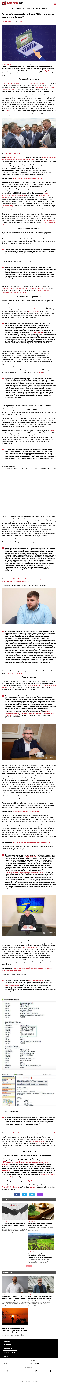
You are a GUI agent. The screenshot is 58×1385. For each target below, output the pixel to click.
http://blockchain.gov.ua (35, 980)
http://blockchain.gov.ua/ (30, 947)
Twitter (10, 1187)
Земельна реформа (41, 8)
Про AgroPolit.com (7, 1361)
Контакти (4, 1363)
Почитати (7, 1345)
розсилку (33, 1187)
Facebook (5, 1187)
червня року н (12, 157)
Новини (7, 1341)
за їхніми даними (34, 311)
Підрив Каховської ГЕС (18, 8)
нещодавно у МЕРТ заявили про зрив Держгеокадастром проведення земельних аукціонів (27, 1162)
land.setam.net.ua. (49, 220)
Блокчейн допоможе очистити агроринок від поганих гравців (34, 1133)
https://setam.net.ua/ (32, 857)
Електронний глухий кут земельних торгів (27, 178)
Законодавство (10, 1352)
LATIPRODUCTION (34, 1361)
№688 (32, 159)
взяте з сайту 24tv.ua (13, 153)
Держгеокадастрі (8, 206)
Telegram (16, 1187)
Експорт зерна (30, 8)
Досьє (6, 1356)
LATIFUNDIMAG (34, 1363)
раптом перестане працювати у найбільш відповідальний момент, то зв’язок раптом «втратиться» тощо (29, 713)
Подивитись (8, 1349)
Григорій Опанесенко (36, 332)
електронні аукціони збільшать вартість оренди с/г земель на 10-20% (25, 288)
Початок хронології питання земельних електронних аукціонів (23, 83)
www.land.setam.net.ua (38, 309)
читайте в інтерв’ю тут (15, 673)
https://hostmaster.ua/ (12, 986)
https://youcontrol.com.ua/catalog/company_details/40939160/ (24, 872)
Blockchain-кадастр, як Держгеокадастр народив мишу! (32, 842)
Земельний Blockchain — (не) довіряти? (26, 811)
